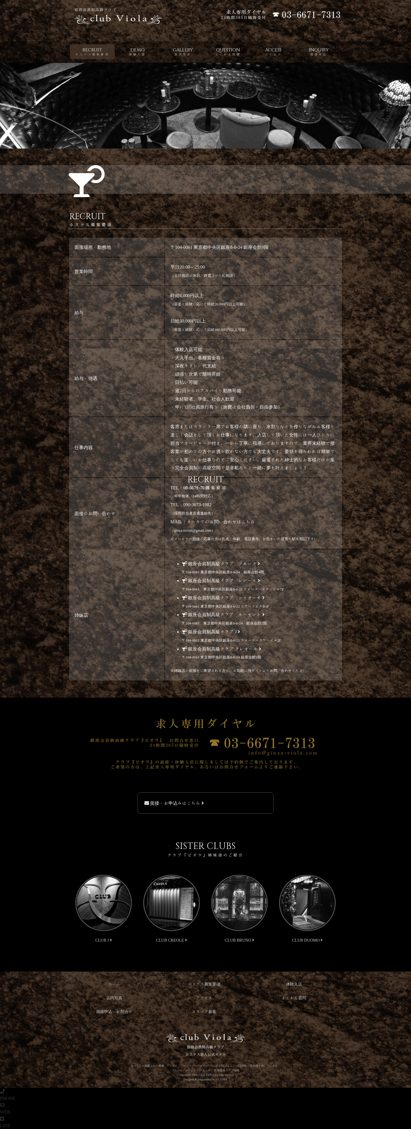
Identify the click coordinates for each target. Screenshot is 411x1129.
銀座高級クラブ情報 (226, 1070)
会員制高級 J (211, 631)
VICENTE (221, 1079)
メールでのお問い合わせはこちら (221, 521)
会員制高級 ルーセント (223, 614)
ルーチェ (207, 1070)
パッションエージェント (187, 1070)
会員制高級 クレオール (221, 648)
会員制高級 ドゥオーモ (223, 597)
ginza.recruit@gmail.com (192, 530)
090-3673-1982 (197, 504)
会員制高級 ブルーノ (221, 563)
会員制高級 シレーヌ (221, 580)
